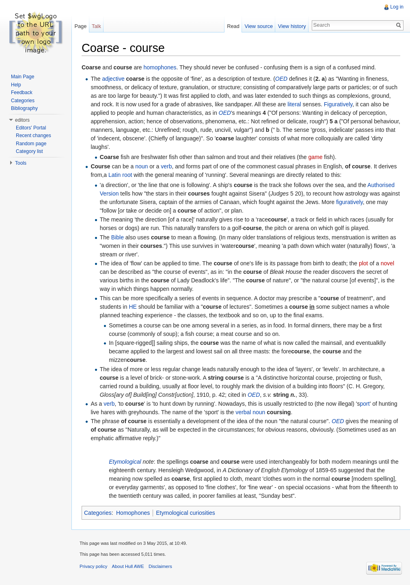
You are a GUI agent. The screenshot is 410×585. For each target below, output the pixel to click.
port (365, 403)
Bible (117, 237)
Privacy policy (93, 566)
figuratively (349, 202)
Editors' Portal (31, 128)
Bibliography (24, 108)
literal (294, 104)
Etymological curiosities (185, 513)
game (315, 157)
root (127, 175)
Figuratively (338, 104)
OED (281, 78)
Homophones (133, 513)
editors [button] (22, 120)
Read (233, 26)
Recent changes (33, 135)
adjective (113, 78)
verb (166, 166)
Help (16, 85)
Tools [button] (20, 163)
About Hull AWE (128, 566)
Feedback (21, 92)
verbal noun (250, 412)
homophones (160, 67)
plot (363, 263)
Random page (31, 143)
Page (80, 26)
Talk (96, 26)
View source (259, 26)
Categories (98, 513)
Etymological (125, 461)
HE (132, 306)
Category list (29, 151)
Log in (397, 7)
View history (292, 26)
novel (387, 263)
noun (141, 166)
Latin (114, 175)
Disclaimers (160, 566)
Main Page (22, 77)
